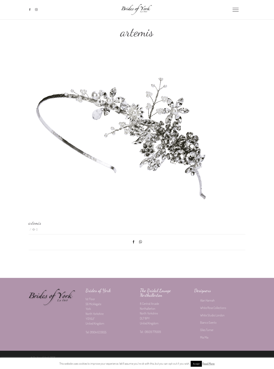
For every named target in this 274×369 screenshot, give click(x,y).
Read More (208, 363)
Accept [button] (196, 363)
